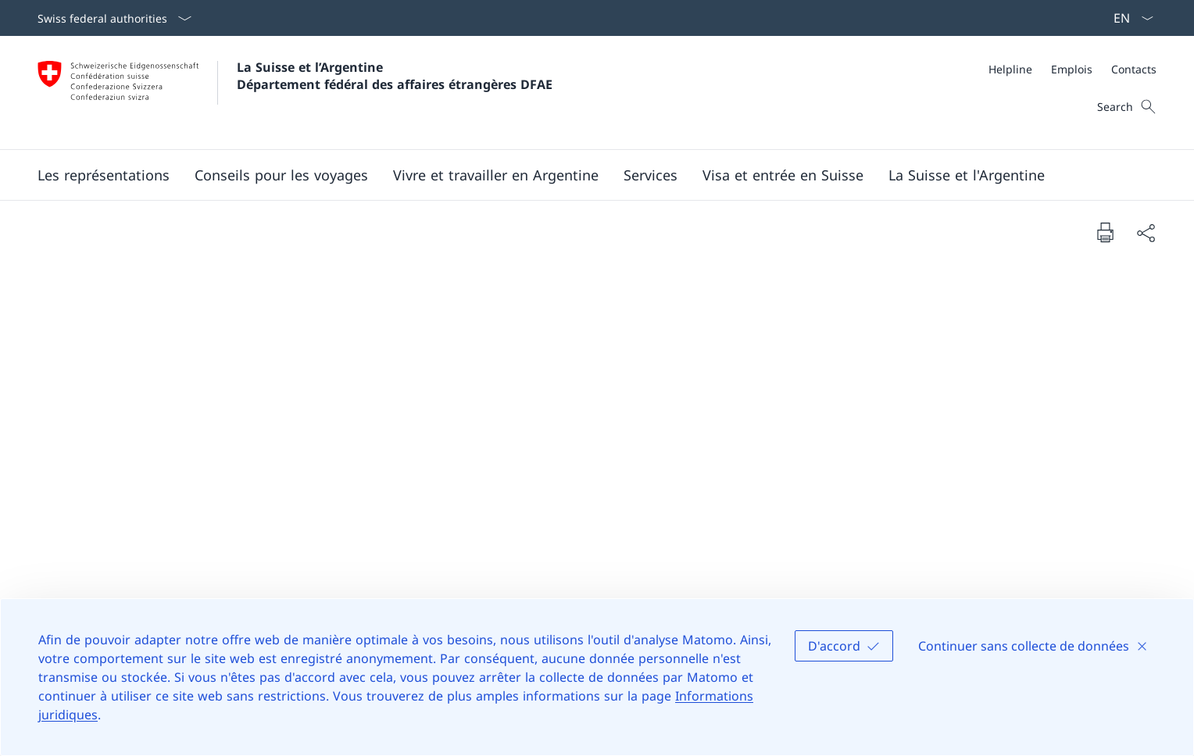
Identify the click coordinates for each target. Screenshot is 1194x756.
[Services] (650, 175)
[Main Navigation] (584, 175)
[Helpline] (1010, 69)
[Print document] (1105, 232)
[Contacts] (1134, 69)
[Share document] (1145, 232)
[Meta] (1072, 69)
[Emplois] (1072, 69)
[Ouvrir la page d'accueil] (295, 92)
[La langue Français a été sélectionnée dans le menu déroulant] (1128, 18)
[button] (103, 175)
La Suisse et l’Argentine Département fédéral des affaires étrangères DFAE (394, 76)
